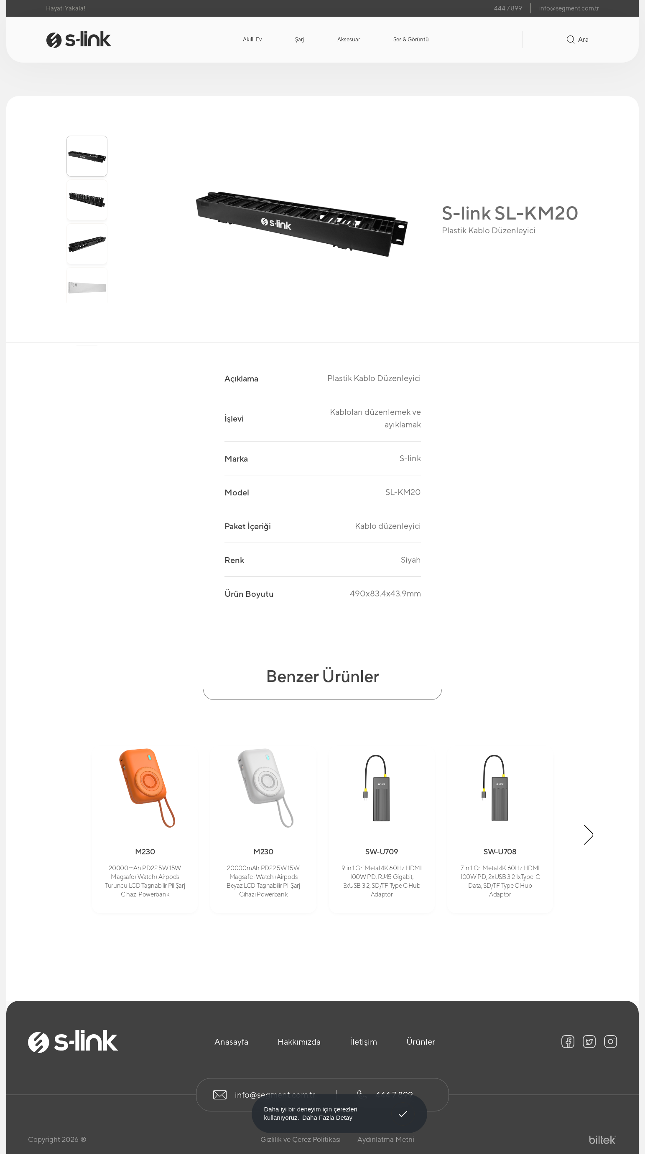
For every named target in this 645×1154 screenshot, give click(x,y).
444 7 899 (508, 8)
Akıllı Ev (252, 39)
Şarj (299, 39)
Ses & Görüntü (411, 39)
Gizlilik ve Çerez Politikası (300, 1139)
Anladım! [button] (403, 1107)
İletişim (363, 1041)
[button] (589, 835)
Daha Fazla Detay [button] (327, 1117)
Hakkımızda (299, 1041)
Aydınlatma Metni (385, 1139)
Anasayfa (231, 1041)
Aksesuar (348, 39)
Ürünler (420, 1041)
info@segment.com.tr (569, 8)
